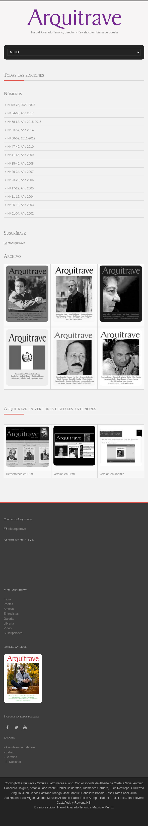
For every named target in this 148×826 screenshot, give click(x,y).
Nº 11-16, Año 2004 (21, 196)
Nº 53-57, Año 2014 (21, 130)
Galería (9, 619)
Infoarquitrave (16, 243)
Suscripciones (13, 633)
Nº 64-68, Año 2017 (21, 113)
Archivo (9, 609)
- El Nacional (12, 762)
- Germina (10, 757)
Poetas (8, 604)
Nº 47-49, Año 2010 (21, 146)
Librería (9, 623)
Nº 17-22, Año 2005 (21, 188)
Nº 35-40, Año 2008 (21, 163)
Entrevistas (11, 613)
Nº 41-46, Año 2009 (21, 155)
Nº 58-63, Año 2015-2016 (24, 122)
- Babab (9, 752)
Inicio (7, 599)
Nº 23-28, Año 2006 (21, 180)
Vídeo (8, 628)
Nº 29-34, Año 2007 (21, 172)
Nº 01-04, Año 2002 (21, 213)
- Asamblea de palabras (19, 747)
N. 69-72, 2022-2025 (21, 105)
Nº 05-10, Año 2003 (21, 205)
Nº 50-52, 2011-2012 (21, 138)
